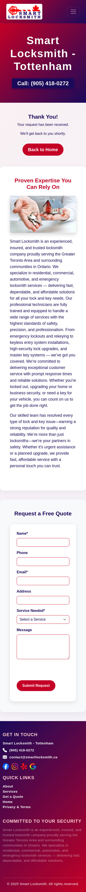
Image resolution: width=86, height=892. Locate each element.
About (8, 786)
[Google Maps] (33, 766)
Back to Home (43, 149)
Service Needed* (31, 611)
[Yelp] (24, 766)
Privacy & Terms (17, 807)
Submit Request (36, 685)
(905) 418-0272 (50, 83)
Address (24, 591)
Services (10, 791)
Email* (22, 572)
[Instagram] (15, 766)
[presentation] (51, 671)
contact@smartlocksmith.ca (33, 757)
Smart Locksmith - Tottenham (28, 743)
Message (24, 630)
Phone (22, 553)
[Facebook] (6, 766)
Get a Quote (13, 796)
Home (8, 802)
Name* (22, 533)
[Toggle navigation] (73, 11)
